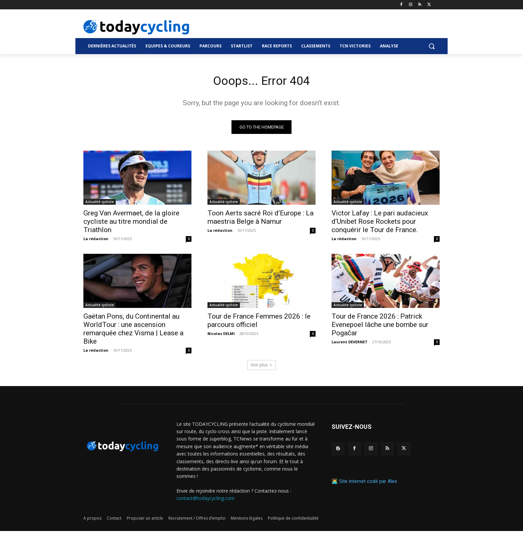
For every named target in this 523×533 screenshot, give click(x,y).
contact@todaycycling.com (205, 500)
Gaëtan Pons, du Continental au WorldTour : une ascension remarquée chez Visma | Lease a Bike (133, 330)
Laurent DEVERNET (350, 343)
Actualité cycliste (99, 203)
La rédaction (95, 240)
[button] (432, 46)
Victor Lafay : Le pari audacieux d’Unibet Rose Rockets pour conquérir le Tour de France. (380, 223)
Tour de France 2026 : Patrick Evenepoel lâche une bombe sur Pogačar (380, 326)
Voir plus (261, 366)
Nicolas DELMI (221, 335)
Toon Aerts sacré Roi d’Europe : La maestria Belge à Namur (260, 219)
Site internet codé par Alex (368, 483)
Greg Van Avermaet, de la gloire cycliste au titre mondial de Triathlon (131, 223)
